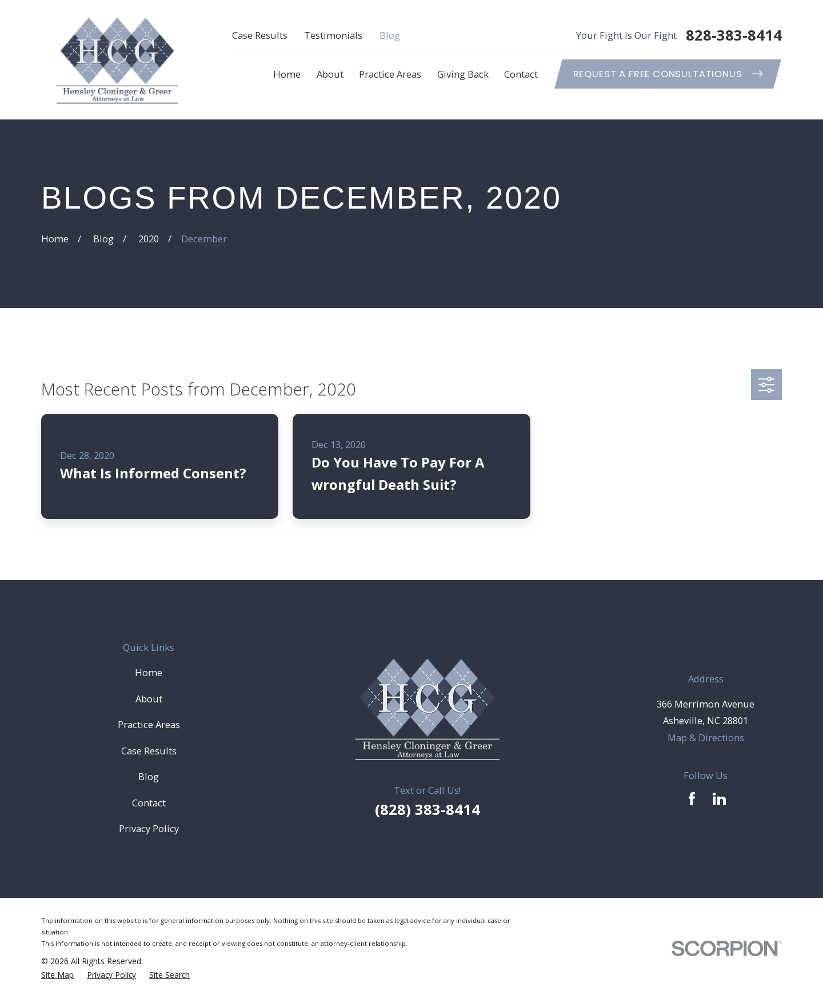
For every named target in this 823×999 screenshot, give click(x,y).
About (148, 698)
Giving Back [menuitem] (463, 74)
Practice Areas (149, 724)
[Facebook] (691, 798)
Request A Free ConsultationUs (668, 74)
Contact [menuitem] (521, 74)
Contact (149, 802)
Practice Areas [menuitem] (390, 74)
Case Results (259, 35)
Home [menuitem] (287, 74)
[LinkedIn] (719, 798)
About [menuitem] (330, 74)
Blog (389, 35)
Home (148, 672)
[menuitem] (57, 975)
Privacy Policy (149, 828)
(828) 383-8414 (427, 810)
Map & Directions (706, 737)
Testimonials (333, 35)
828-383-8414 (734, 35)
